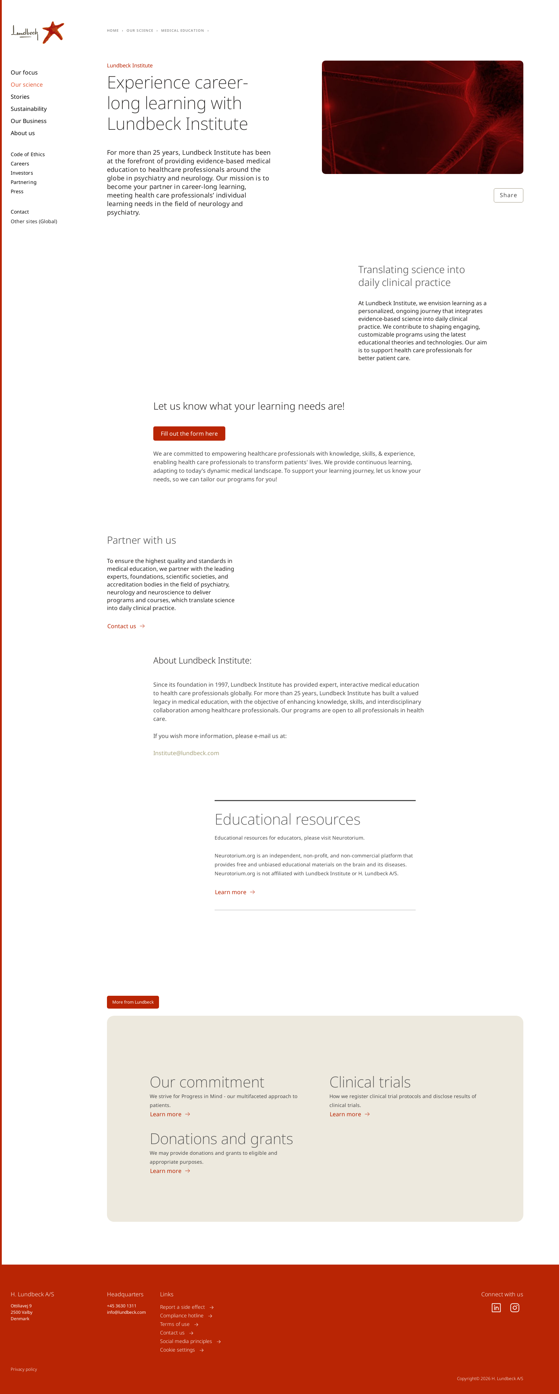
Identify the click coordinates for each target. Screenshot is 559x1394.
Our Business (29, 121)
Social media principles (186, 1341)
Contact (20, 212)
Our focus (24, 72)
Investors (22, 173)
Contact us (172, 1333)
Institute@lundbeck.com (186, 753)
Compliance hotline (182, 1315)
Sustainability (29, 109)
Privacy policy (24, 1369)
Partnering (24, 182)
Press (17, 191)
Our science (27, 84)
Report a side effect (182, 1307)
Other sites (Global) (34, 221)
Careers (20, 163)
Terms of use (175, 1324)
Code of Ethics (28, 154)
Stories (20, 97)
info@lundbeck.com (126, 1312)
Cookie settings (177, 1350)
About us (23, 133)
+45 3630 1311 (122, 1306)
